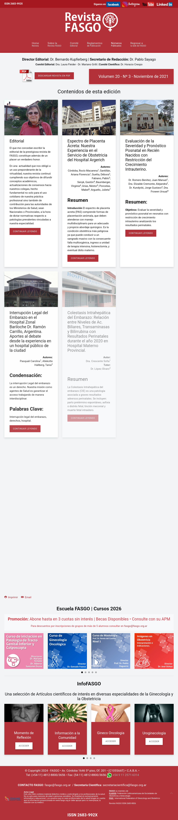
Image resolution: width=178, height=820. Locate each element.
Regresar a (138, 44)
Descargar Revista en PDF (54, 76)
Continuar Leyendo (25, 231)
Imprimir (11, 597)
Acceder (24, 746)
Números (116, 44)
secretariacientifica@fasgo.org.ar (124, 785)
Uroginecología (154, 733)
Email (26, 597)
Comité (74, 44)
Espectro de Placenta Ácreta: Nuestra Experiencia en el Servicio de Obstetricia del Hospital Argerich (87, 150)
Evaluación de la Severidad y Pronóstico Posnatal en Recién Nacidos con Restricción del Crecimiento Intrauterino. (145, 155)
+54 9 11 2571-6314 (126, 775)
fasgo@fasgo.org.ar (135, 626)
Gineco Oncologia (110, 733)
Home (35, 44)
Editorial (17, 141)
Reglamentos (94, 44)
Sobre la (54, 44)
